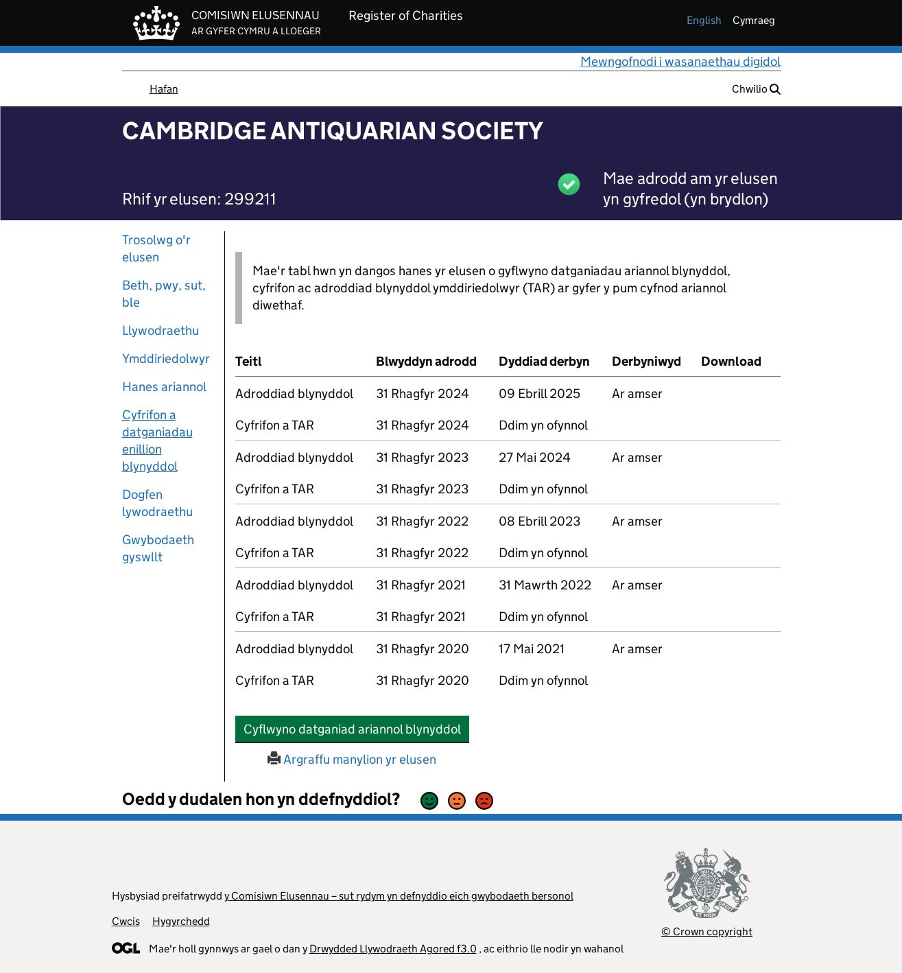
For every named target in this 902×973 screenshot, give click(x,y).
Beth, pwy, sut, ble (164, 293)
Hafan (164, 88)
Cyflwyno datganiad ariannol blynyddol (356, 728)
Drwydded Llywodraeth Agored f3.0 (393, 948)
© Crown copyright (706, 931)
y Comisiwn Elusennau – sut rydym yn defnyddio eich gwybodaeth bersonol (398, 895)
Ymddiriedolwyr (166, 358)
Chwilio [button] (756, 88)
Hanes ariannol (164, 387)
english (704, 20)
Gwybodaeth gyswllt (158, 548)
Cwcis (126, 921)
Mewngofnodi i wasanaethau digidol (680, 61)
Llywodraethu (160, 330)
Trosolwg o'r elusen (156, 248)
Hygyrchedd (181, 921)
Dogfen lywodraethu (157, 503)
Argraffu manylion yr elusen (352, 759)
